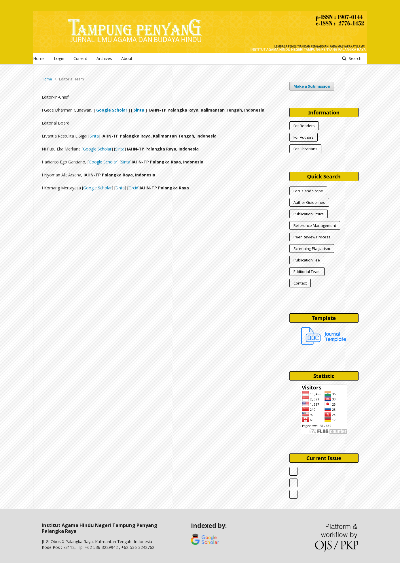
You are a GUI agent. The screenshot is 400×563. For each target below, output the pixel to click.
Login (59, 58)
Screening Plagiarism (311, 248)
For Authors (303, 137)
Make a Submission (311, 86)
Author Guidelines (309, 202)
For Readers (304, 125)
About (126, 58)
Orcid (133, 188)
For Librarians (305, 148)
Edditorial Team (307, 271)
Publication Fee (306, 260)
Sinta (139, 110)
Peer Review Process (311, 237)
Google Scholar (111, 110)
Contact (300, 283)
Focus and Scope (308, 190)
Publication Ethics (308, 213)
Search (354, 58)
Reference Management (314, 225)
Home (39, 58)
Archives (104, 58)
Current (80, 58)
